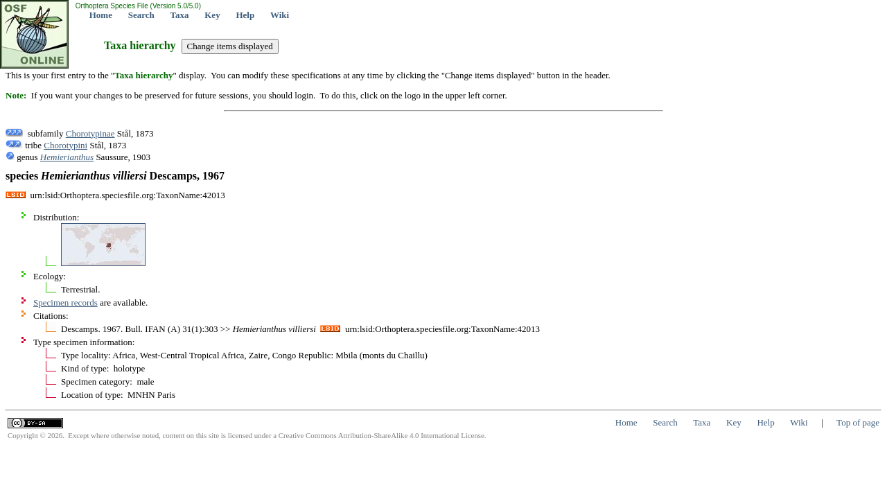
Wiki (279, 15)
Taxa (179, 15)
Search (141, 15)
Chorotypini (65, 145)
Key (212, 15)
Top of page (857, 422)
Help (245, 15)
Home (100, 15)
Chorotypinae (90, 133)
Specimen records (65, 302)
